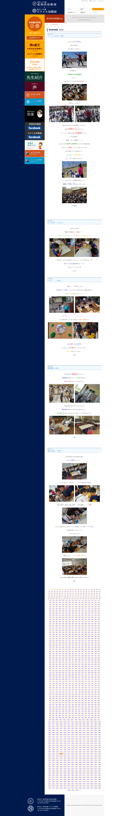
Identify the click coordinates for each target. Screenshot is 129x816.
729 (60, 683)
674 (89, 674)
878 (76, 702)
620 (70, 668)
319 (79, 628)
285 (73, 623)
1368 (72, 775)
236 (70, 617)
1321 (53, 768)
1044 (65, 726)
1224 (57, 753)
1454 (80, 788)
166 (50, 608)
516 (95, 653)
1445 (99, 785)
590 (76, 664)
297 (60, 625)
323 (92, 628)
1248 (95, 756)
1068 (49, 730)
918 (50, 709)
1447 (53, 788)
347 (66, 632)
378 (63, 636)
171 (66, 608)
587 (66, 664)
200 (57, 613)
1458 (95, 788)
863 (79, 700)
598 (50, 666)
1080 (95, 730)
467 (92, 647)
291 (92, 623)
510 (76, 653)
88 (64, 598)
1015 (61, 721)
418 (89, 640)
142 (76, 604)
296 (57, 625)
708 (95, 679)
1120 (88, 736)
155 (66, 606)
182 (50, 610)
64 (54, 596)
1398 (80, 779)
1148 (88, 741)
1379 (61, 777)
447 (79, 645)
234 (63, 617)
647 (53, 672)
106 (63, 600)
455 (53, 647)
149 (99, 604)
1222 (49, 753)
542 (76, 657)
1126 (57, 739)
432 (82, 643)
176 (82, 608)
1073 (68, 730)
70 (70, 596)
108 (70, 600)
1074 (72, 730)
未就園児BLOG (34, 38)
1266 (57, 760)
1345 (91, 771)
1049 (84, 726)
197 (99, 610)
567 (53, 662)
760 (57, 687)
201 (60, 613)
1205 (91, 749)
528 (82, 655)
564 (95, 660)
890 (63, 704)
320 (82, 628)
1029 (61, 724)
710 (50, 681)
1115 (68, 736)
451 (92, 645)
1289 (91, 762)
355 (92, 632)
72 (75, 596)
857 (60, 700)
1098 (57, 734)
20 (96, 589)
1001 (60, 719)
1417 (99, 781)
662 (50, 674)
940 (70, 711)
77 (89, 596)
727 (53, 683)
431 (79, 643)
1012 (49, 721)
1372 (88, 775)
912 (82, 707)
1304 (95, 764)
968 (57, 715)
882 (89, 702)
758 (50, 687)
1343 (84, 771)
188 (70, 610)
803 (92, 692)
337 (86, 630)
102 (50, 600)
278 (50, 623)
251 (66, 619)
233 (60, 617)
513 (86, 653)
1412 (80, 781)
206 (76, 613)
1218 (88, 751)
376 (57, 636)
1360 (95, 773)
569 (60, 662)
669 (73, 674)
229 (99, 615)
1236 (49, 756)
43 (51, 593)
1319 (99, 766)
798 (76, 692)
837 (99, 696)
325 (99, 628)
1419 (53, 783)
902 (50, 707)
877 (73, 702)
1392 (57, 779)
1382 (72, 777)
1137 (99, 739)
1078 (88, 730)
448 (82, 645)
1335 (53, 771)
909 (73, 707)
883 (92, 702)
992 (82, 717)
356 (95, 632)
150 (50, 606)
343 (53, 632)
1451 (68, 788)
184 (57, 610)
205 (73, 613)
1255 (68, 758)
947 (92, 711)
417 (86, 640)
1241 (68, 756)
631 (53, 670)
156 (70, 606)
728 (57, 683)
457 (60, 647)
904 (57, 707)
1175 (84, 745)
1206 (95, 749)
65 (57, 596)
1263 (99, 758)
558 (76, 660)
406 (50, 640)
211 (92, 613)
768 (82, 687)
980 (95, 715)
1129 (68, 739)
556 (70, 660)
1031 (68, 724)
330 (63, 630)
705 (86, 679)
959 (79, 713)
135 (53, 604)
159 (79, 606)
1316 (88, 766)
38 (91, 591)
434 (89, 643)
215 (53, 615)
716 (70, 681)
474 (63, 649)
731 (66, 683)
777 (60, 689)
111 (79, 600)
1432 (49, 785)
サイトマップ (101, 0)
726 (50, 683)
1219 (91, 751)
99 (93, 598)
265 (60, 621)
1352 (65, 773)
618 (63, 668)
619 (66, 668)
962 (89, 713)
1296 (65, 764)
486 (50, 651)
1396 (72, 779)
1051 (91, 726)
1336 (57, 771)
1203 (84, 749)
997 (99, 717)
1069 (53, 730)
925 (73, 709)
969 (60, 715)
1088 (72, 732)
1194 (49, 749)
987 (66, 717)
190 (76, 610)
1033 (76, 724)
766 (76, 687)
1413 (84, 781)
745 (60, 685)
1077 (84, 730)
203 (66, 613)
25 (57, 591)
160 (82, 606)
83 (51, 598)
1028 (57, 724)
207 (79, 613)
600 (57, 666)
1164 (95, 743)
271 (79, 621)
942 (76, 711)
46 (59, 593)
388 (95, 636)
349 (73, 632)
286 (76, 623)
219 (66, 615)
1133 (84, 739)
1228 (72, 753)
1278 (49, 762)
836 (95, 696)
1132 (80, 739)
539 (66, 657)
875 (66, 702)
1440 (80, 785)
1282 (65, 762)
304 (82, 625)
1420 (57, 783)
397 (73, 638)
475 (66, 649)
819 (92, 694)
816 (82, 694)
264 (57, 621)
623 (79, 668)
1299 (76, 764)
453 (99, 645)
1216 (80, 751)
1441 (84, 785)
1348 (49, 773)
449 (86, 645)
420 (95, 640)
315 (66, 628)
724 (95, 681)
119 (53, 602)
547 (92, 657)
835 (92, 696)
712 (57, 681)
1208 (49, 751)
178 (89, 608)
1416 (95, 781)
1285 (76, 762)
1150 (95, 741)
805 (99, 692)
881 (86, 702)
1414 (88, 781)
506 (63, 653)
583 (53, 664)
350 (76, 632)
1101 (68, 734)
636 (70, 670)
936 (57, 711)
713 (60, 681)
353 (86, 632)
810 (63, 694)
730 (63, 683)
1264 (49, 760)
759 (53, 687)
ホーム (72, 9)
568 (57, 662)
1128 (65, 739)
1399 (84, 779)
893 (73, 704)
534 (50, 657)
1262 (95, 758)
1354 (72, 773)
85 (56, 598)
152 (57, 606)
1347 (99, 771)
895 (79, 704)
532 (95, 655)
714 (63, 681)
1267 (61, 760)
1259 (84, 758)
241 (86, 617)
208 (82, 613)
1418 (49, 783)
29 (67, 591)
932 (95, 709)
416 (82, 640)
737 (86, 683)
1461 (73, 790)
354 (89, 632)
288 (82, 623)
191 (79, 610)
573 (73, 662)
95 (83, 598)
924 (70, 709)
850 (89, 698)
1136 (95, 739)
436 (95, 643)
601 (60, 666)
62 (49, 596)
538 (63, 657)
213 (99, 613)
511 (79, 653)
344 (57, 632)
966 (50, 715)
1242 (72, 756)
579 (92, 662)
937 (60, 711)
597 (99, 664)
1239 (61, 756)
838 (50, 698)
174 (76, 608)
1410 (72, 781)
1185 (68, 747)
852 (95, 698)
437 (99, 643)
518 (50, 655)
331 (66, 630)
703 (79, 679)
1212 (65, 751)
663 (53, 674)
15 (83, 589)
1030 (65, 724)
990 (76, 717)
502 (50, 653)
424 (57, 643)
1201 (76, 749)
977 (86, 715)
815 (79, 694)
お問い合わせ (85, 0)
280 (57, 623)
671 (79, 674)
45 (57, 593)
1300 (80, 764)
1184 (65, 747)
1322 (57, 768)
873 (60, 702)
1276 (95, 760)
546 (89, 657)
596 (95, 664)
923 (66, 709)
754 (89, 685)
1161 (84, 743)
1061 (76, 728)
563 (92, 660)
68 (65, 596)
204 (70, 613)
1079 (91, 730)
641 (86, 670)
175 (79, 608)
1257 (76, 758)
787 (92, 689)
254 (76, 619)
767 (79, 687)
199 (53, 613)
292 (95, 623)
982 (50, 717)
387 (92, 636)
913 (86, 707)
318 (76, 628)
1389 (99, 777)
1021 (84, 721)
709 (99, 679)
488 (57, 651)
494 (76, 651)
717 (73, 681)
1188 (80, 747)
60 (96, 593)
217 (60, 615)
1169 (61, 745)
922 (63, 709)
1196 (57, 749)
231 (53, 617)
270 (76, 621)
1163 (91, 743)
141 (73, 604)
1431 (99, 783)
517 (99, 653)
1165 (99, 743)
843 (66, 698)
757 (99, 685)
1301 (84, 764)
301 (73, 625)
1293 (53, 764)
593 (86, 664)
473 (60, 649)
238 (76, 617)
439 (53, 645)
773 (99, 687)
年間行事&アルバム (72, 12)
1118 (80, 736)
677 (99, 674)
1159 (76, 743)
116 (95, 600)
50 (70, 593)
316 (70, 628)
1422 (65, 783)
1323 (61, 768)
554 (63, 660)
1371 (84, 775)
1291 (99, 762)
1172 (72, 745)
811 (66, 694)
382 (76, 636)
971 (66, 715)
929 (86, 709)
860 (70, 700)
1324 (65, 768)
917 (99, 707)
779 (66, 689)
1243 (76, 756)
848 (82, 698)
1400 (88, 779)
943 (79, 711)
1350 (57, 773)
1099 (61, 734)
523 (66, 655)
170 (63, 608)
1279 (53, 762)
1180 (49, 747)
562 (89, 660)
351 (79, 632)
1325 (68, 768)
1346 (95, 771)
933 (99, 709)
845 (73, 698)
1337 (61, 771)
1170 (65, 745)
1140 (57, 741)
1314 (80, 766)
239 (79, 617)
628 (95, 668)
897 (86, 704)
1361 (99, 773)
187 (66, 610)
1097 (53, 734)
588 (70, 664)
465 (86, 647)
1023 (91, 721)
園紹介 (85, 9)
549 (99, 657)
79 (94, 596)
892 (70, 704)
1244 (80, 756)
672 (82, 674)
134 (50, 604)
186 (63, 610)
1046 (72, 726)
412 (70, 640)
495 (79, 651)
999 (53, 719)
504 (57, 653)
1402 (95, 779)
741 (99, 683)
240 (82, 617)
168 (57, 608)
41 (99, 591)
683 (66, 677)
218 (63, 615)
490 (63, 651)
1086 (65, 732)
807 (53, 694)
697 (60, 679)
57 (89, 593)
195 (92, 610)
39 (94, 591)
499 (92, 651)
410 (63, 640)
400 (82, 638)
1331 (91, 768)
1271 (76, 760)
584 (57, 664)
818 (89, 694)
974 (76, 715)
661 (99, 672)
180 (95, 608)
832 (82, 696)
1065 (91, 728)
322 (89, 628)
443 (66, 645)
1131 (76, 739)
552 (57, 660)
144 (82, 604)
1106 (88, 734)
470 (50, 649)
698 (63, 679)
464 (82, 647)
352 (82, 632)
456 (57, 647)
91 (72, 598)
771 (92, 687)
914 (89, 707)
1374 (95, 775)
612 (95, 666)
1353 (68, 773)
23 (51, 591)
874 (63, 702)
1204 (88, 749)
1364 (57, 775)
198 (50, 613)
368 (82, 634)
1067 (99, 728)
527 (79, 655)
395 (66, 638)
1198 (65, 749)
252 (70, 619)
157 (73, 606)
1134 (88, 739)
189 (73, 610)
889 (60, 704)
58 (91, 593)
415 (79, 640)
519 (53, 655)
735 (79, 683)
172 (70, 608)
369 (86, 634)
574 (76, 662)
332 (70, 630)
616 (57, 668)
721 (86, 681)
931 (92, 709)
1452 (72, 788)
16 (86, 589)
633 (60, 670)
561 (86, 660)
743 (53, 685)
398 (76, 638)
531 (92, 655)
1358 (88, 773)
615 (53, 668)
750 (76, 685)
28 (65, 591)
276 (95, 621)
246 (50, 619)
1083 (53, 732)
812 (70, 694)
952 (57, 713)
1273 (84, 760)
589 (73, 664)
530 (89, 655)
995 (92, 717)
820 (95, 694)
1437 (68, 785)
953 (60, 713)
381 (73, 636)
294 (50, 625)
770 (89, 687)
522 (63, 655)
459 (66, 647)
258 (89, 619)
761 (60, 687)
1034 (80, 724)
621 (73, 668)
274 (89, 621)
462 (76, 647)
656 (82, 672)
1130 (72, 739)
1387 (91, 777)
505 (60, 653)
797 (73, 692)
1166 (49, 745)
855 (53, 700)
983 (53, 717)
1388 (95, 777)
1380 (65, 777)
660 (95, 672)
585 (60, 664)
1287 (84, 762)
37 (89, 591)
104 (57, 600)
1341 (76, 771)
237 (73, 617)
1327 (76, 768)
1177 (91, 745)
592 (82, 664)
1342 (80, 771)
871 (53, 702)
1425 (76, 783)
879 (79, 702)
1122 (95, 736)
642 (89, 670)
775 (53, 689)
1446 (49, 788)
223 (79, 615)
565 (99, 660)
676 (95, 674)
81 (99, 596)
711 (53, 681)
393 (60, 638)
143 (79, 604)
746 (63, 685)
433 (86, 643)
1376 (49, 777)
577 (86, 662)
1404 (49, 781)
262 (50, 621)
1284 (72, 762)
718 (76, 681)
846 (76, 698)
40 (96, 591)
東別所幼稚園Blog (54, 24)
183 (53, 610)
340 (95, 630)
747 (66, 685)
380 (70, 636)
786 (89, 689)
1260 (88, 758)
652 (70, 672)
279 (53, 623)
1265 (53, 760)
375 (53, 636)
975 (79, 715)
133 (99, 602)
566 (50, 662)
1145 (76, 741)
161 (86, 606)
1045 (68, 726)
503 (53, 653)
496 (82, 651)
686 (76, 677)
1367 (68, 775)
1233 (91, 753)
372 (95, 634)
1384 (80, 777)
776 (57, 689)
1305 (99, 764)
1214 (72, 751)
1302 (88, 764)
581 (99, 662)
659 (92, 672)
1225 (61, 753)
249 (60, 619)
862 (76, 700)
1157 (68, 743)
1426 (80, 783)
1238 (57, 756)
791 (53, 692)
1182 (57, 747)
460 (70, 647)
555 (66, 660)
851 (92, 698)
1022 (88, 721)
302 (76, 625)
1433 (53, 785)
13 (78, 589)
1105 (84, 734)
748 (70, 685)
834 (89, 696)
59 (94, 593)
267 (66, 621)
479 (79, 649)
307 (92, 625)
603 (66, 666)
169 (60, 608)
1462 (77, 790)
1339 (68, 771)
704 (82, 679)
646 (50, 672)
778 (63, 689)
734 (76, 683)
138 (63, 604)
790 (50, 692)
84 (54, 598)
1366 (65, 775)
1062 (80, 728)
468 (95, 647)
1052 (95, 726)
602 (63, 666)
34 (81, 591)
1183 (61, 747)
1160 (80, 743)
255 (79, 619)
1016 (65, 721)
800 (82, 692)
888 (57, 704)
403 (92, 638)
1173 (76, 745)
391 (53, 638)
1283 (68, 762)
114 (89, 600)
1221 (99, 751)
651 (66, 672)
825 (60, 696)
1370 (80, 775)
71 (73, 596)
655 (79, 672)
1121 (91, 736)
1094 (95, 732)
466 (89, 647)
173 (73, 608)
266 (63, 621)
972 (70, 715)
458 (63, 647)
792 (57, 692)
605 (73, 666)
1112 (57, 736)
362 (63, 634)
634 (63, 670)
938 (63, 711)
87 (62, 598)
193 (86, 610)
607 (79, 666)
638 (76, 670)
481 (86, 649)
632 (57, 670)
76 (86, 596)
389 (99, 636)
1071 (61, 730)
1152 (49, 743)
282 (63, 623)
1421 (61, 783)
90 (69, 598)
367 (79, 634)
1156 (65, 743)
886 (50, 704)
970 (63, 715)
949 (99, 711)
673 (86, 674)
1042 (57, 726)
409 (60, 640)
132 (95, 602)
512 (82, 653)
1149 (91, 741)
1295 (61, 764)
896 (82, 704)
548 (95, 657)
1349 (53, 773)
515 (92, 653)
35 (83, 591)
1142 (65, 741)
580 (95, 662)
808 (57, 694)
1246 (88, 756)
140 (70, 604)
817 (86, 694)
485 (99, 649)
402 (89, 638)
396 (70, 638)
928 (82, 709)
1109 (99, 734)
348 (70, 632)
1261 (91, 758)
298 (63, 625)
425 (60, 643)
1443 (91, 785)
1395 (68, 779)
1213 (68, 751)
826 (63, 696)
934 (50, 711)
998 (50, 719)
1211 (61, 751)
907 (66, 707)
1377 (53, 777)
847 (79, 698)
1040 (49, 726)
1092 (88, 732)
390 (50, 638)
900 (95, 704)
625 (86, 668)
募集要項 (85, 12)
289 (86, 623)
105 (60, 600)
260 (95, 619)
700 (70, 679)
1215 (76, 751)
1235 (99, 753)
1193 (99, 747)
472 (57, 649)
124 (70, 602)
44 (54, 593)
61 (99, 593)
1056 (57, 728)
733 (73, 683)
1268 (65, 760)
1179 (99, 745)
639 (79, 670)
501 (99, 651)
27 (62, 591)
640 (82, 670)
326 (50, 630)
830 (76, 696)
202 (63, 613)
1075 (76, 730)
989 (73, 717)
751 (79, 685)
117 (99, 600)
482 (89, 649)
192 (82, 610)
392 (57, 638)
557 (73, 660)
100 (97, 598)
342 (50, 632)
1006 (79, 719)
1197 (61, 749)
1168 (57, 745)
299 (66, 625)
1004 (72, 719)
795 (66, 692)
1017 (68, 721)
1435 (61, 785)
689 (86, 677)
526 (76, 655)
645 (99, 670)
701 (73, 679)
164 (95, 606)
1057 (61, 728)
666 (63, 674)
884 (95, 702)
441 (60, 645)
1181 (53, 747)
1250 (49, 758)
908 (70, 707)
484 (95, 649)
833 (86, 696)
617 (60, 668)
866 (89, 700)
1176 (88, 745)
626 (89, 668)
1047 (76, 726)
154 (63, 606)
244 (95, 617)
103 (53, 600)
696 (57, 679)
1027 (53, 724)
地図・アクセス (93, 0)
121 (60, 602)
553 (60, 660)
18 (91, 589)
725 (99, 681)
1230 (80, 753)
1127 (61, 739)
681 (60, 677)
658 (89, 672)
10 (70, 589)
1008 (87, 719)
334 (76, 630)
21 (99, 589)
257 (86, 619)
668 (70, 674)
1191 (91, 747)
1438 (72, 785)
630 (50, 670)
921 (60, 709)
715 (66, 681)
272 (82, 621)
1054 (49, 728)
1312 (72, 766)
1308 (57, 766)
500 (95, 651)
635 (66, 670)
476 (70, 649)
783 (79, 689)
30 (70, 591)
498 (89, 651)
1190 (88, 747)
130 (89, 602)
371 (92, 634)
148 (95, 604)
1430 (95, 783)
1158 (72, 743)
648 (57, 672)
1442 (88, 785)
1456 (88, 788)
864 (82, 700)
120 (57, 602)
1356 (80, 773)
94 (80, 598)
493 (73, 651)
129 (86, 602)
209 (86, 613)
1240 (65, 756)
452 (95, 645)
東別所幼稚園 (64, 7)
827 (66, 696)
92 (75, 598)
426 (63, 643)
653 (73, 672)
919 (53, 709)
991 (79, 717)
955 (66, 713)
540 (70, 657)
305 (86, 625)
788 (95, 689)
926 (76, 709)
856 (57, 700)
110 (76, 600)
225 (86, 615)
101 (100, 598)
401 (86, 638)
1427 (84, 783)
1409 (68, 781)
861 (73, 700)
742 (50, 685)
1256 (72, 758)
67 (62, 596)
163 (92, 606)
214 (50, 615)
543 (79, 657)
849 (86, 698)
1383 (76, 777)
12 (75, 589)
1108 (95, 734)
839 (53, 698)
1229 (76, 753)
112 (82, 600)
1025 (99, 721)
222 (76, 615)
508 (70, 653)
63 (51, 596)
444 (70, 645)
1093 (91, 732)
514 (89, 653)
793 (60, 692)
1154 (57, 743)
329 (60, 630)
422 (50, 643)
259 (92, 619)
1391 (53, 779)
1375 (99, 775)
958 (76, 713)
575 (79, 662)
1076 (80, 730)
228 (95, 615)
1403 (99, 779)
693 (99, 677)
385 (86, 636)
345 (60, 632)
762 (63, 687)
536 (57, 657)
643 (92, 670)
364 (70, 634)
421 (99, 640)
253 (73, 619)
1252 (57, 758)
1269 (68, 760)
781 (73, 689)
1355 (76, 773)
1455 (84, 788)
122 (63, 602)
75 (83, 596)
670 (76, 674)
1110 (49, 736)
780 (70, 689)
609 (86, 666)
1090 (80, 732)
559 (79, 660)
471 (53, 649)
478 (76, 649)
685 (73, 677)
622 (76, 668)
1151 (99, 741)
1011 (99, 719)
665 (60, 674)
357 (99, 632)
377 (60, 636)
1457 (91, 788)
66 (59, 596)
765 (73, 687)
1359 (91, 773)
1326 (72, 768)
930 (89, 709)
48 (65, 593)
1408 (65, 781)
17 (89, 589)
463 (79, 647)
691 (92, 677)
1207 (99, 749)
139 (66, 604)
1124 (49, 739)
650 (63, 672)
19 (94, 589)
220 (70, 615)
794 (63, 692)
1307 (53, 766)
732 (70, 683)
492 (70, 651)
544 (82, 657)
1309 (61, 766)
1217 (84, 751)
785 (86, 689)
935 (53, 711)
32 (75, 591)
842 (63, 698)
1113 (61, 736)
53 (78, 593)
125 (73, 602)
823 (53, 696)
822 (50, 696)
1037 (91, 724)
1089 (76, 732)
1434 (57, 785)
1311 (68, 766)
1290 (95, 762)
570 (63, 662)
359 (53, 634)
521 (60, 655)
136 (57, 604)
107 (66, 600)
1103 (76, 734)
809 (60, 694)
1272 (80, 760)
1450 (65, 788)
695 (53, 679)
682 (63, 677)
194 (89, 610)
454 (50, 647)
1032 (72, 724)
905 (60, 707)
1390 (49, 779)
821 (99, 694)
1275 (91, 760)
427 (66, 643)
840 (57, 698)
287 (79, 623)
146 (89, 604)
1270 (72, 760)
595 (92, 664)
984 (57, 717)
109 (73, 600)
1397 (76, 779)
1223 (53, 753)
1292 (49, 764)
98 (91, 598)
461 (73, 647)
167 (53, 608)
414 (76, 640)
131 (92, 602)
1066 (95, 728)
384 (82, 636)
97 (88, 598)
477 (73, 649)
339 (92, 630)
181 (99, 608)
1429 (91, 783)
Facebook (35, 126)
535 (53, 657)
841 (60, 698)
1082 (49, 732)
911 (79, 707)
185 (60, 610)
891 (66, 704)
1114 (65, 736)
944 (82, 711)
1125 (53, 739)
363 (66, 634)
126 (76, 602)
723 (92, 681)
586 (63, 664)
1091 (84, 732)
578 (89, 662)
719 (79, 681)
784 (82, 689)
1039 (99, 724)
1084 (57, 732)
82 (48, 598)
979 (92, 715)
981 (99, 715)
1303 (91, 764)
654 (76, 672)
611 (92, 666)
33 (78, 591)
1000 (56, 719)
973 (73, 715)
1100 (65, 734)
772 (95, 687)
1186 (72, 747)
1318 (95, 766)
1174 (80, 745)
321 (86, 628)
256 (82, 619)
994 (89, 717)
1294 (57, 764)
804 (95, 692)
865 (86, 700)
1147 (84, 741)
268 (70, 621)
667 (66, 674)
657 (86, 672)
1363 (53, 775)
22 (49, 591)
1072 (65, 730)
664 (57, 674)
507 (66, 653)
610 (89, 666)
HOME (47, 24)
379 (66, 636)
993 (86, 717)
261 (99, 619)
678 (50, 677)
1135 (91, 739)
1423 (68, 783)
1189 (84, 747)
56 (86, 593)
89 (67, 598)
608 (82, 666)
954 (63, 713)
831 (79, 696)
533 (99, 655)
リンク (98, 12)
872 (57, 702)
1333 (99, 768)
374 (50, 636)
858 (63, 700)
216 (57, 615)
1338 (65, 771)
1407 (61, 781)
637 (73, 670)
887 (53, 704)
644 (95, 670)
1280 (57, 762)
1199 (68, 749)
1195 (53, 749)
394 (63, 638)
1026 (49, 724)
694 (50, 679)
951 (53, 713)
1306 (49, 766)
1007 (83, 719)
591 (79, 664)
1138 (49, 741)
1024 (95, 721)
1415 (91, 781)
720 (82, 681)
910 (76, 707)
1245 (84, 756)
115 (92, 600)
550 (50, 660)
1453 (76, 788)
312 (57, 628)
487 (53, 651)
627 (92, 668)
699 (66, 679)
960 (82, 713)
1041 (53, 726)
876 (70, 702)
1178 (95, 745)
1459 (99, 788)
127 (79, 602)
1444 (95, 785)
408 (57, 640)
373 (99, 634)
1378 (57, 777)
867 (92, 700)
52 (75, 593)
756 (95, 685)
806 (50, 694)
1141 (61, 741)
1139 (53, 741)
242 (89, 617)
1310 (65, 766)
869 (99, 700)
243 (92, 617)
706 (89, 679)
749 (73, 685)
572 (70, 662)
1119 (84, 736)
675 (92, 674)
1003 (68, 719)
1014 (57, 721)
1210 (57, 751)
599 (53, 666)
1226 (65, 753)
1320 (49, 768)
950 (50, 713)
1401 (91, 779)
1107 (91, 734)
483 (92, 649)
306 (89, 625)
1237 (53, 756)
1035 (84, 724)
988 (70, 717)
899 (92, 704)
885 (99, 702)
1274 (88, 760)
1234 (95, 753)
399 (79, 638)
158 (76, 606)
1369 (76, 775)
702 (76, 679)
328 (57, 630)
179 (92, 608)
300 (70, 625)
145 (86, 604)
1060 (72, 728)
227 (92, 615)
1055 (53, 728)
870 (50, 702)
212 (95, 613)
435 (92, 643)
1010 (95, 719)
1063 (84, 728)
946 (89, 711)
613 (99, 666)
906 (63, 707)
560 (82, 660)
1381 (68, 777)
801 (86, 692)
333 (73, 630)
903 (53, 707)
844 (70, 698)
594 (89, 664)
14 (81, 589)
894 (76, 704)
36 (86, 591)
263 (53, 621)
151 (53, 606)
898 (89, 704)
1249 (99, 756)
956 (70, 713)
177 (86, 608)
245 (99, 617)
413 (73, 640)
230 (50, 617)
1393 (61, 779)
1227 (68, 753)
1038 (95, 724)
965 (99, 713)
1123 (99, 736)
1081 (99, 730)
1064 (88, 728)
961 (86, 713)
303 (79, 625)
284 (70, 623)
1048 (80, 726)
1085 (61, 732)
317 (73, 628)
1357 (84, 773)
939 (66, 711)
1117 (76, 736)
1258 (80, 758)
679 (53, 677)
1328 (80, 768)
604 (70, 666)
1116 (72, 736)
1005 (76, 719)
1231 (84, 753)
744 (57, 685)
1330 (88, 768)
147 (92, 604)
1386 (88, 777)
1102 (72, 734)
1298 (72, 764)
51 (73, 593)
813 (73, 694)
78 (91, 596)
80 (96, 596)
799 (79, 692)
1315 (84, 766)
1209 (53, 751)
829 (73, 696)
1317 (91, 766)
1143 (68, 741)
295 (53, 625)
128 (82, 602)
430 (76, 643)
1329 (84, 768)
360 (57, 634)
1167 (53, 745)
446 (76, 645)
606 (76, 666)
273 (86, 621)
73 (78, 596)
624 (82, 668)
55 (83, 593)
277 (99, 621)
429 (73, 643)
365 (73, 634)
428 (70, 643)
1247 (91, 756)
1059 (68, 728)
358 (50, 634)
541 (73, 657)
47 (62, 593)
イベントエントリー (98, 9)
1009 (91, 719)
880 (82, 702)
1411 (76, 781)
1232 (88, 753)
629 (99, 668)
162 (89, 606)
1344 (88, 771)
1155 (61, 743)
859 (66, 700)
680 (57, 677)
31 (73, 591)
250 (63, 619)
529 (86, 655)
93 (77, 598)
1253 (61, 758)
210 (89, 613)
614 (50, 668)
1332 (95, 768)
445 (73, 645)
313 (60, 628)
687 (79, 677)
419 (92, 640)
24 (54, 591)
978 (89, 715)
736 (82, 683)
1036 (88, 724)
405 (99, 638)
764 (70, 687)
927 (79, 709)
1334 (49, 771)
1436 (65, 785)
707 (92, 679)
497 (86, 651)
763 (66, 687)
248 (57, 619)
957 (73, 713)
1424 (72, 783)
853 (99, 698)
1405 (53, 781)
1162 (88, 743)
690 (89, 677)
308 (95, 625)
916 (95, 707)
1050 (88, 726)
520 (57, 655)
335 (79, 630)
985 (60, 717)
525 (73, 655)
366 (76, 634)
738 (89, 683)
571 (66, 662)
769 (86, 687)
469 (99, 647)
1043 (61, 726)
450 (89, 645)
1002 (64, 719)
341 (99, 630)
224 (82, 615)
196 (95, 610)
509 (73, 653)
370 (89, 634)
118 (50, 602)
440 (57, 645)
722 (89, 681)
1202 (80, 749)
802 (89, 692)
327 (53, 630)
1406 (57, 781)
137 (60, 604)
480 (82, 649)
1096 (49, 734)
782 (76, 689)
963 (92, 713)
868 (95, 700)
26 (59, 591)
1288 (88, 762)
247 (53, 619)
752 (82, 685)
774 (50, 689)
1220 (95, 751)
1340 (72, 771)
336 (82, 630)
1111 (53, 736)
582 (50, 664)
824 (57, 696)
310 (50, 628)
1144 (72, 741)
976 (82, 715)
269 (73, 621)
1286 (80, 762)
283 (66, 623)
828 (70, 696)
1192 (95, 747)
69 (67, 596)
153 (60, 606)
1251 (53, 758)
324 (95, 628)
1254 (65, 758)
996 (95, 717)
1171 (68, 745)
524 (70, 655)
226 (89, 615)
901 (99, 704)
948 (95, 711)
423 (53, 643)
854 (50, 700)
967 (53, 715)
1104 (80, 734)
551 (53, 660)
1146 (80, 741)
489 (60, 651)
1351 (61, 773)
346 (63, 632)
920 (57, 709)
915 (92, 707)
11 (73, 589)
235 (66, 617)
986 (63, 717)
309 (99, 625)
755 (92, 685)
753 (86, 685)
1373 (91, 775)
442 (63, 645)
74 (81, 596)
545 (86, 657)
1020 (80, 721)
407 (53, 640)
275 (92, 621)
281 (60, 623)
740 (95, 683)
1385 (84, 777)
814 (76, 694)
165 (99, 606)
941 (73, 711)
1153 (53, 743)
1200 (72, 749)
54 (81, 593)
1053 (99, 726)
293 (99, 623)
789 (99, 689)
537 (60, 657)
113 (86, 600)
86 (59, 598)
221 (73, 615)
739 (92, 683)
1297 (68, 764)
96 (85, 598)
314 (63, 628)
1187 (76, 747)
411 (66, 640)
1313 (76, 766)
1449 (61, 788)
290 (89, 623)
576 (82, 662)
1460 (69, 790)
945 (86, 711)
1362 (49, 775)
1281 (61, 762)
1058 (65, 728)
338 (89, 630)
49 (67, 593)
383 (79, 636)
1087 (68, 732)
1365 (61, 775)
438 (50, 645)
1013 (53, 721)
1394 (65, 779)
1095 (99, 732)
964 (95, 713)
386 (89, 636)
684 (70, 677)
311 (53, 628)
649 (60, 672)
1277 (99, 760)
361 (60, 634)
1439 (76, 785)
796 (70, 692)
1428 (88, 783)
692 (95, 677)
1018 (72, 721)
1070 (57, 730)
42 (49, 593)
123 (66, 602)
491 (66, 651)
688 (82, 677)
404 (95, 638)
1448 (57, 788)
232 (57, 617)
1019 (76, 721)
